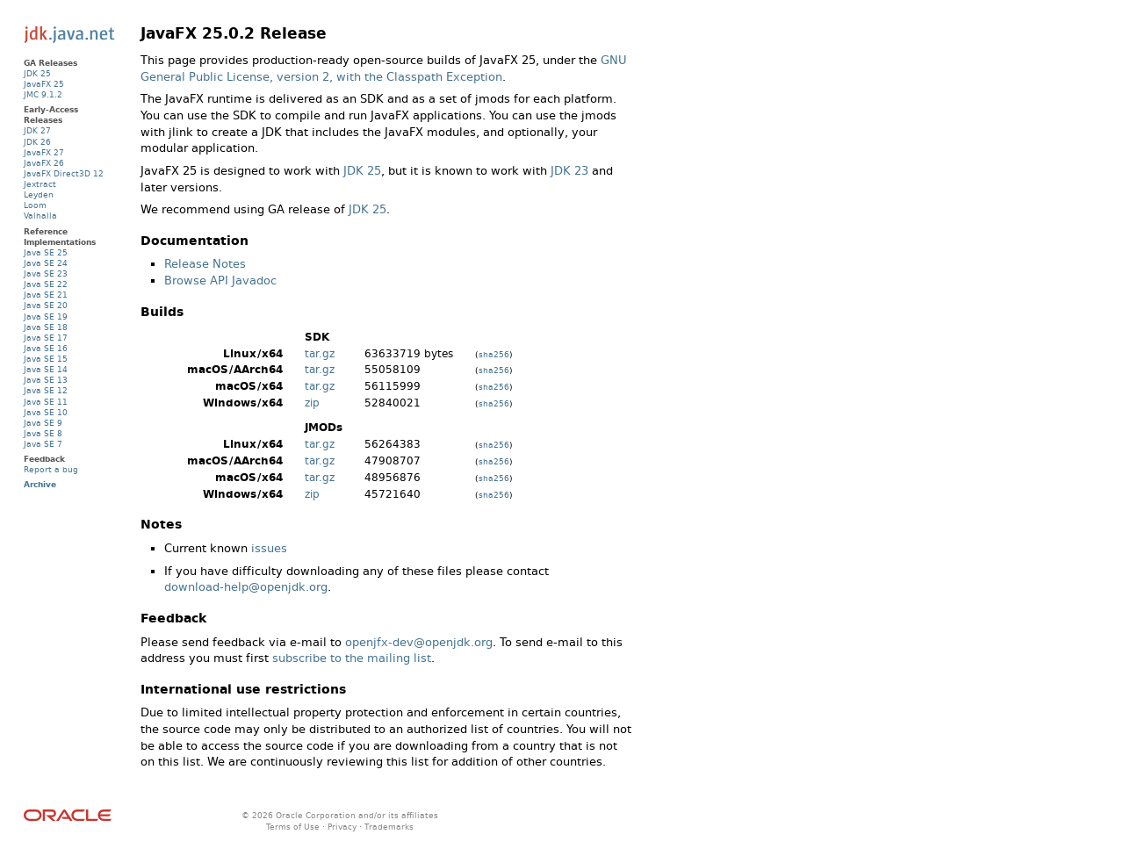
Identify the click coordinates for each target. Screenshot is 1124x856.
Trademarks (389, 826)
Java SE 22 (46, 284)
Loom (35, 205)
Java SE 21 (46, 294)
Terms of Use (293, 826)
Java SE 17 (46, 337)
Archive (40, 484)
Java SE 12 (46, 390)
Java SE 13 (46, 380)
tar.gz (320, 354)
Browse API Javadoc (220, 280)
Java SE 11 (46, 401)
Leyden (39, 194)
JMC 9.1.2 (43, 94)
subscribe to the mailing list (351, 658)
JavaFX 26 (44, 163)
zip (312, 403)
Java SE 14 (46, 369)
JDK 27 (37, 130)
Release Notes (205, 263)
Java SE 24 (46, 263)
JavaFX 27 (44, 152)
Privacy (342, 826)
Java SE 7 (43, 444)
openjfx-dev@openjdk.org (419, 642)
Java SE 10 (46, 412)
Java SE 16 (46, 348)
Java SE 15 (46, 358)
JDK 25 (362, 170)
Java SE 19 (46, 316)
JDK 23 (569, 170)
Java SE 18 (46, 327)
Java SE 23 (46, 273)
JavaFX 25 (44, 84)
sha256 (494, 354)
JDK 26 (37, 142)
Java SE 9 (43, 423)
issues (269, 548)
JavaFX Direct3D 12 (64, 173)
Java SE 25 (46, 252)
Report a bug (51, 469)
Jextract (40, 184)
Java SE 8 (43, 433)
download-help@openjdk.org (246, 586)
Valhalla (40, 215)
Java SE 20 (46, 305)
